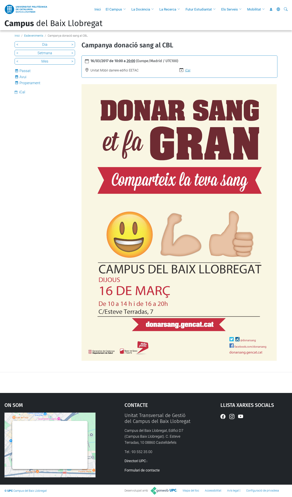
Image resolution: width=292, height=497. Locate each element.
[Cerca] (286, 9)
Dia (44, 44)
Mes (44, 61)
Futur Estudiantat (199, 9)
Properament (29, 83)
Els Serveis (229, 9)
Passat (25, 71)
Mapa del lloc (191, 490)
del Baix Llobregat (53, 23)
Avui (22, 77)
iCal (187, 70)
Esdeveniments (33, 35)
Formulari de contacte (142, 470)
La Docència (140, 9)
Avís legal (233, 490)
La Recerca (167, 9)
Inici (97, 9)
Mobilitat (254, 9)
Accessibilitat (213, 490)
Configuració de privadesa (262, 490)
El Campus (114, 9)
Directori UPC (135, 461)
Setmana (45, 53)
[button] (125, 9)
